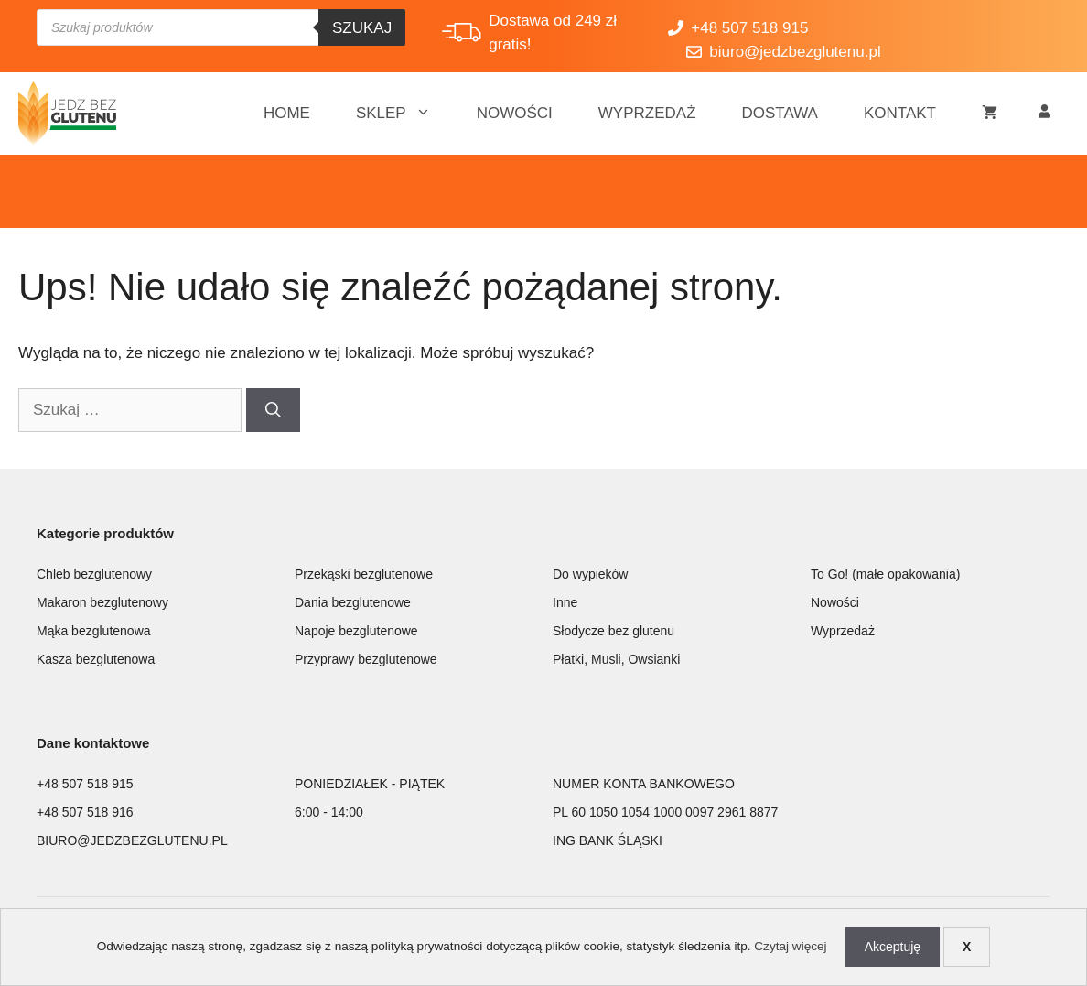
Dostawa (780, 113)
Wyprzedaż (647, 113)
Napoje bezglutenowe (356, 630)
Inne (565, 602)
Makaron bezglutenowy (102, 602)
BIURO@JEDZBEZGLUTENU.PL (132, 840)
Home (287, 113)
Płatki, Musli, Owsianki (616, 659)
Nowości (515, 113)
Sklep (405, 113)
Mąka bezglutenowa (94, 630)
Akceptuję (892, 946)
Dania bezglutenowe (353, 602)
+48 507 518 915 (85, 783)
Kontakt (900, 113)
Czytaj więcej (790, 946)
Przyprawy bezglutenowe (366, 659)
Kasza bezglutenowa (96, 659)
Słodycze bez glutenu (613, 630)
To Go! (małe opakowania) (885, 574)
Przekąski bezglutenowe (364, 574)
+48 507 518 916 (85, 812)
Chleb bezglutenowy (94, 574)
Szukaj (362, 28)
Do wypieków (590, 574)
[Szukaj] (273, 410)
